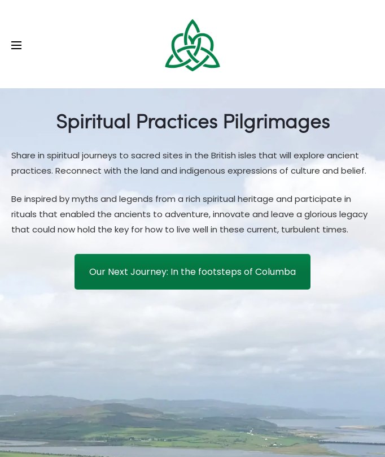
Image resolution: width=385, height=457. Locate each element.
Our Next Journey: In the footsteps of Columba (192, 271)
